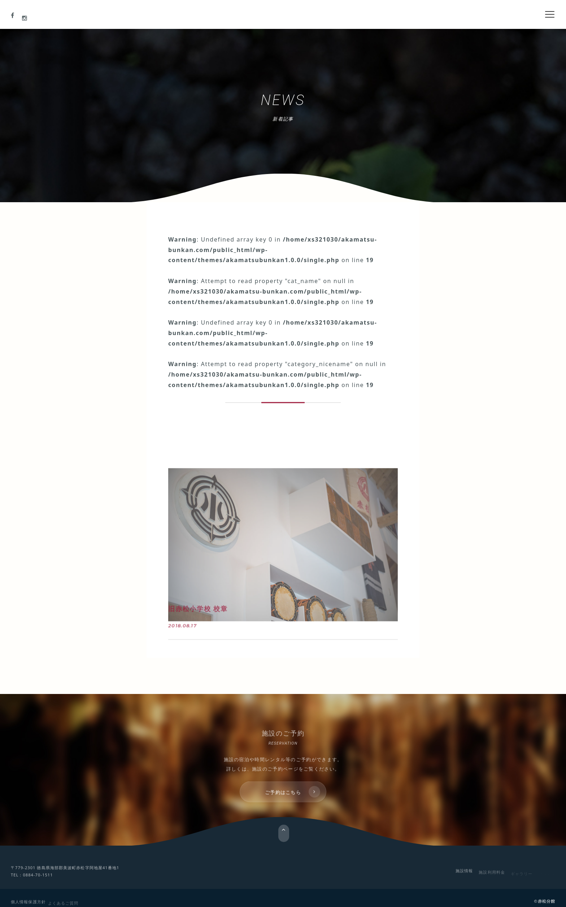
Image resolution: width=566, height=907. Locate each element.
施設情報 (464, 873)
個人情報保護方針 (28, 904)
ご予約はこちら (283, 798)
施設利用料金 (492, 874)
